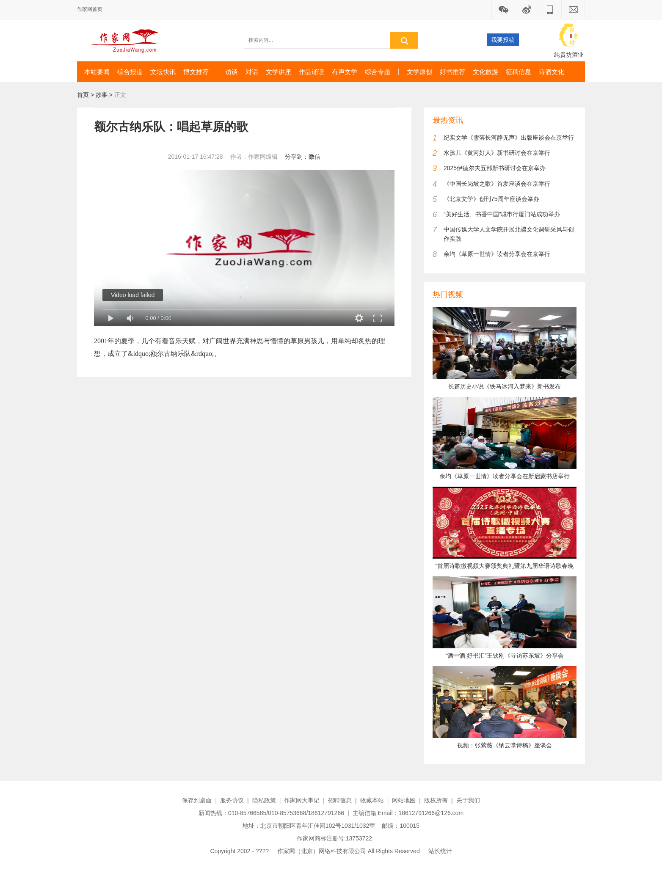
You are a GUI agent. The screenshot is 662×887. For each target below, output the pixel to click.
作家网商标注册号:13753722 (334, 838)
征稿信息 (518, 71)
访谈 (231, 71)
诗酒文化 (551, 71)
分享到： (297, 156)
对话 (251, 71)
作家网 (128, 40)
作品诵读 (311, 71)
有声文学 (344, 71)
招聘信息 (340, 800)
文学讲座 (278, 71)
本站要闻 (97, 71)
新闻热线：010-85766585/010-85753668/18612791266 (271, 813)
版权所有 (436, 800)
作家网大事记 (302, 800)
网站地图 (404, 800)
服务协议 (232, 800)
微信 (314, 156)
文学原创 (419, 71)
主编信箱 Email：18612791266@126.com (408, 813)
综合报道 (130, 71)
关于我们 (468, 800)
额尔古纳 (163, 353)
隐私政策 (264, 800)
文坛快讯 (163, 71)
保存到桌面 (197, 800)
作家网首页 (89, 9)
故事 (102, 94)
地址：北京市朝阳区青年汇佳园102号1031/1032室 (309, 825)
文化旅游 (485, 71)
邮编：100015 (400, 825)
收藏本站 (372, 800)
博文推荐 (196, 71)
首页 (83, 94)
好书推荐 (452, 71)
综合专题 (377, 71)
